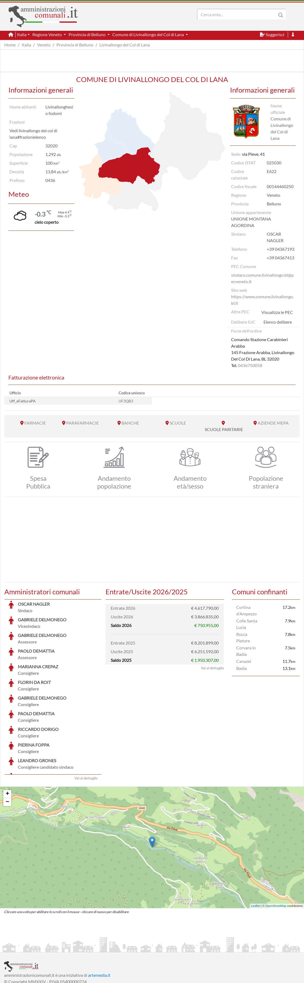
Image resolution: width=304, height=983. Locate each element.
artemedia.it (99, 934)
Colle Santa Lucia (246, 624)
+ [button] (7, 754)
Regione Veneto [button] (47, 34)
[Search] (237, 14)
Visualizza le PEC (277, 312)
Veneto (43, 44)
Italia (26, 44)
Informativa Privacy (70, 947)
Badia (241, 668)
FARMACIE (35, 422)
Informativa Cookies (110, 947)
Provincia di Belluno (74, 44)
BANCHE (130, 422)
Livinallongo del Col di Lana (124, 44)
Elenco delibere (278, 321)
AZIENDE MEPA (273, 422)
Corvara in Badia (246, 651)
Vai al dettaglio (86, 737)
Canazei (243, 661)
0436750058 (250, 365)
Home (10, 44)
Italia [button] (21, 34)
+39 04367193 (280, 249)
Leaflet (255, 865)
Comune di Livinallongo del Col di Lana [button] (148, 34)
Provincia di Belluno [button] (87, 34)
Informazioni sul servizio (26, 947)
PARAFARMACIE (82, 422)
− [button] (7, 762)
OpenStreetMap (275, 865)
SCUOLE (178, 422)
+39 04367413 (280, 257)
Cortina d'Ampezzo (246, 610)
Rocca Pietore (243, 637)
